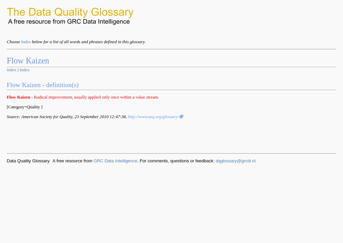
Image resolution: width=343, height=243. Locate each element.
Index (26, 41)
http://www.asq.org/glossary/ (155, 116)
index (12, 69)
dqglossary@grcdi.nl (235, 160)
